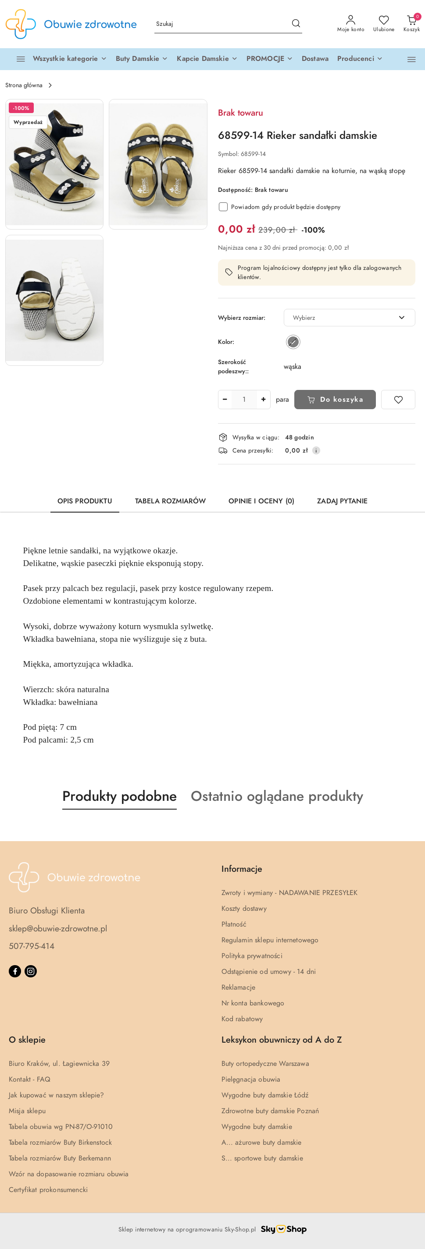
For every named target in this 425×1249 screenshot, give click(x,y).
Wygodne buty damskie (256, 1127)
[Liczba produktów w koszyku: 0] (412, 24)
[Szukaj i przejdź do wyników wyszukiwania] (296, 24)
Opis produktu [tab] (84, 501)
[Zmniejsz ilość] (225, 399)
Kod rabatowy (242, 1019)
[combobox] (350, 317)
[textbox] (339, 317)
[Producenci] (360, 59)
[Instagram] (31, 971)
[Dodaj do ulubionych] (398, 399)
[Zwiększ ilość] (263, 399)
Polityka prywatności (251, 956)
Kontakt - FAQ (29, 1079)
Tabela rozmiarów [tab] (170, 501)
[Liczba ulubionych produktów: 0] (384, 24)
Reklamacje (238, 987)
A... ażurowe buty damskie (261, 1142)
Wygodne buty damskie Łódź (265, 1095)
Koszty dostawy (244, 908)
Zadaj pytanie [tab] (342, 501)
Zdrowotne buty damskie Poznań (270, 1111)
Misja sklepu (27, 1111)
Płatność (233, 924)
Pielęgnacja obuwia (251, 1079)
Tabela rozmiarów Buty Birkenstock (60, 1142)
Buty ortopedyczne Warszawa (265, 1064)
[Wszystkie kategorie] (58, 59)
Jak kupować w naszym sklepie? (56, 1095)
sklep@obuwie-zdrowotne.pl (58, 928)
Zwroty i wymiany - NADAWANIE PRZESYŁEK (289, 893)
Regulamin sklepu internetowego (270, 940)
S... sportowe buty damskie (262, 1158)
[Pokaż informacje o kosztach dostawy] (316, 450)
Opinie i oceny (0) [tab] (261, 501)
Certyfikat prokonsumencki (48, 1190)
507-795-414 (31, 946)
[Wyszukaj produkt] (228, 24)
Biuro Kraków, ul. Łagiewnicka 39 (59, 1064)
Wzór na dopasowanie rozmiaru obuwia (69, 1174)
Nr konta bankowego (253, 1003)
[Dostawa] (315, 59)
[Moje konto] (350, 24)
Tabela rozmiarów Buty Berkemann (60, 1158)
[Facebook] (15, 971)
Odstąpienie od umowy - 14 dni (268, 972)
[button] (142, 59)
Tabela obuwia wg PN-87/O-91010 (61, 1127)
